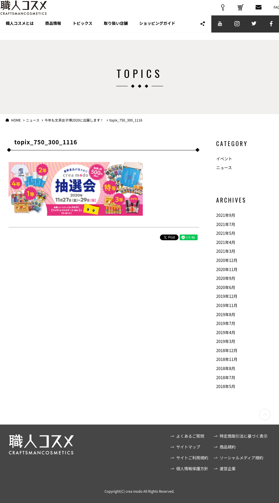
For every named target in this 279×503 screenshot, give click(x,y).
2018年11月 (227, 359)
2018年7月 (225, 377)
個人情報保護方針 (192, 468)
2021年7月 (225, 224)
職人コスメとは (20, 31)
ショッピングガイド (157, 31)
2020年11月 (227, 269)
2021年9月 (225, 215)
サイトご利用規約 (192, 457)
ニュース (224, 167)
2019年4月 (225, 332)
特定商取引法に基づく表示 (244, 436)
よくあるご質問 (190, 436)
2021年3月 (225, 251)
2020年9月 (225, 278)
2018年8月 (225, 368)
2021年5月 (225, 233)
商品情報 (53, 31)
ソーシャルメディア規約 (241, 457)
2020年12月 (227, 260)
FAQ (271, 9)
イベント (224, 158)
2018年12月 (227, 350)
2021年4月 (225, 242)
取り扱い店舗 (116, 31)
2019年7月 (225, 323)
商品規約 (228, 447)
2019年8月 (225, 314)
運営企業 (228, 468)
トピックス (83, 31)
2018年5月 (225, 386)
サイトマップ (188, 447)
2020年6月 (225, 287)
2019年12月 (227, 296)
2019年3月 (225, 341)
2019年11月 (227, 305)
